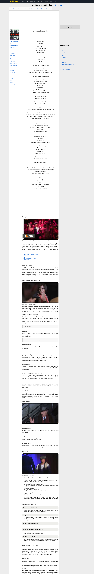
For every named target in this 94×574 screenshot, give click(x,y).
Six (62, 50)
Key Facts (26, 255)
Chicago (58, 5)
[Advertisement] (34, 20)
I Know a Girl (12, 70)
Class (10, 80)
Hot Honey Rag (12, 84)
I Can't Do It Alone (13, 61)
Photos (25, 8)
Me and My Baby (12, 72)
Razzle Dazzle (12, 78)
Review (31, 8)
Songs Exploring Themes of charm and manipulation (35, 260)
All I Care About (12, 53)
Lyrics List (12, 8)
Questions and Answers (29, 257)
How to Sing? (27, 259)
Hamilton (64, 48)
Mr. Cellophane (12, 74)
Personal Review (27, 253)
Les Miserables (65, 52)
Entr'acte (11, 68)
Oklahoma (64, 62)
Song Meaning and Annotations (31, 254)
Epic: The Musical (66, 69)
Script (37, 8)
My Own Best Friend (13, 65)
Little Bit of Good (12, 55)
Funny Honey (12, 47)
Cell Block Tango (12, 51)
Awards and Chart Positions (30, 258)
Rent (63, 55)
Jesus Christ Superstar (67, 66)
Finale (11, 85)
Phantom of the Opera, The (68, 64)
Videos (19, 8)
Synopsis (48, 8)
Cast (42, 8)
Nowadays (11, 82)
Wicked (63, 59)
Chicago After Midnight (13, 63)
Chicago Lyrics (14, 41)
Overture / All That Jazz (14, 45)
